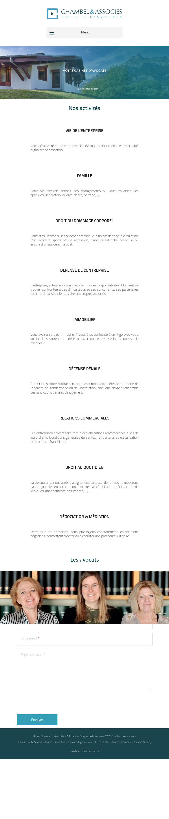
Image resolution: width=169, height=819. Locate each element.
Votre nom (29, 648)
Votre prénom (32, 664)
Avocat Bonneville (98, 801)
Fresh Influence (90, 811)
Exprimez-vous (33, 714)
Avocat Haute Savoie (30, 801)
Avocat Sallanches (54, 801)
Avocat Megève (77, 801)
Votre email (30, 697)
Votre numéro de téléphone (41, 681)
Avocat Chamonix (121, 801)
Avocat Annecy (142, 801)
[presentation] (50, 761)
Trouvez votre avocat (86, 89)
